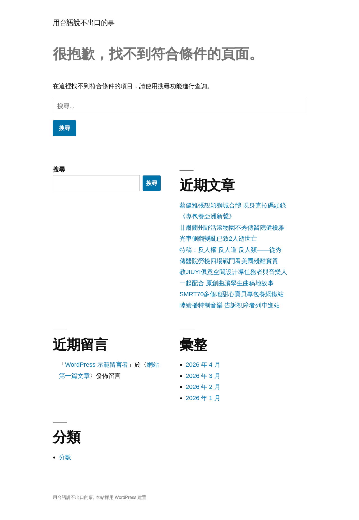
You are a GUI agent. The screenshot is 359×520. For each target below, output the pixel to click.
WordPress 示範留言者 (96, 364)
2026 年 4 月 (203, 364)
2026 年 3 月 (203, 375)
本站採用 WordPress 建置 (121, 497)
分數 (65, 457)
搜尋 (59, 169)
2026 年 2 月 (203, 386)
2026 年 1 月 (203, 398)
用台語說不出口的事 (84, 22)
